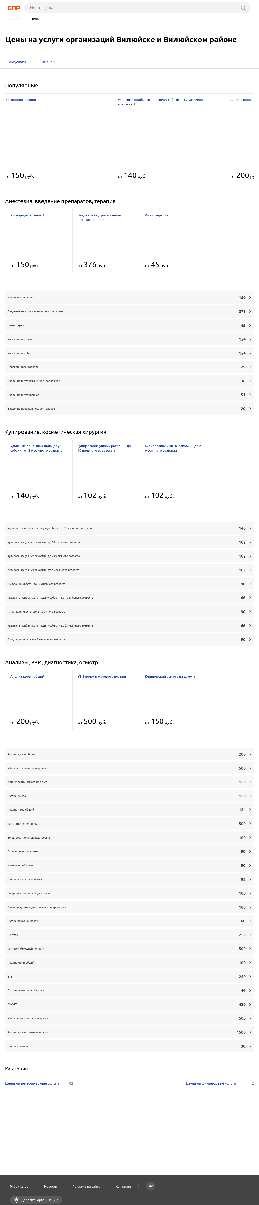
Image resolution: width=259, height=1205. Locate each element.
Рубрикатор (19, 1186)
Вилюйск (15, 18)
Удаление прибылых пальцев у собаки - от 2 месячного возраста (161, 102)
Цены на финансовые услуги (220, 1083)
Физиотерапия (158, 215)
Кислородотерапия (22, 100)
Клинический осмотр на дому (170, 676)
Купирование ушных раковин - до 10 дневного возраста (104, 448)
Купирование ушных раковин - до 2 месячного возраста (173, 448)
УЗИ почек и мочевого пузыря (103, 676)
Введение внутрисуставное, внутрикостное (99, 217)
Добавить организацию (39, 1200)
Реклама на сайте (86, 1186)
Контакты (123, 1186)
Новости (50, 1186)
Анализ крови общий (28, 676)
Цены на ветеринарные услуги (39, 1083)
